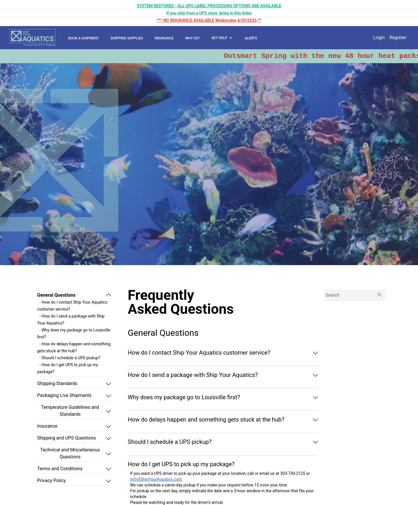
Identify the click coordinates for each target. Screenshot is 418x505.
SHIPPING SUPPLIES (126, 38)
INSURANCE (164, 38)
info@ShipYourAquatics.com (156, 479)
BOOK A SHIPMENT (83, 38)
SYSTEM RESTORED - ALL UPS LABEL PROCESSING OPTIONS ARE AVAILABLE (209, 5)
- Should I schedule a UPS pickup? (69, 357)
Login (379, 37)
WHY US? (192, 38)
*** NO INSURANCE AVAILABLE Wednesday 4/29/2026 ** (209, 20)
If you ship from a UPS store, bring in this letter (209, 13)
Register (397, 37)
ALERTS (251, 38)
